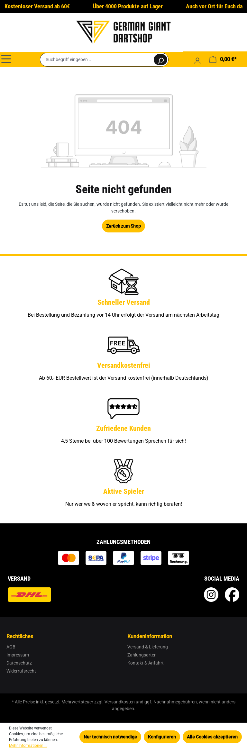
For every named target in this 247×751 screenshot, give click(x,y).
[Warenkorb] (223, 59)
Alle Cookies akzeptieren (212, 736)
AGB (10, 646)
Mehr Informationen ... (28, 745)
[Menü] (6, 58)
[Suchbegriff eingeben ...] (96, 59)
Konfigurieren (162, 736)
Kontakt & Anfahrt (145, 662)
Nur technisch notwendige (110, 736)
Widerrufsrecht (21, 671)
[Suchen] (160, 59)
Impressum (17, 654)
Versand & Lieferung (147, 646)
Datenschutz (19, 662)
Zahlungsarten (142, 654)
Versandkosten (120, 701)
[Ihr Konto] (197, 60)
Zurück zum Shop (123, 226)
